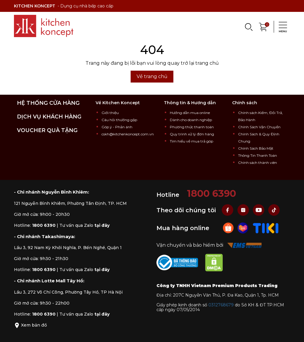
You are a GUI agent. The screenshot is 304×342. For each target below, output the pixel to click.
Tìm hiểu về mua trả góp (191, 141)
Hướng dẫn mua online (190, 112)
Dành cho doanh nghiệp (191, 120)
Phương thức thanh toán (192, 127)
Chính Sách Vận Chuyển (259, 127)
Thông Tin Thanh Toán (257, 155)
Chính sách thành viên (257, 162)
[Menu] (281, 27)
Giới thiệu (110, 112)
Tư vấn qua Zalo (84, 225)
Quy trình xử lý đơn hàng (192, 134)
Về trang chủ (152, 76)
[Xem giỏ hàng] (263, 26)
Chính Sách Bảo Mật (255, 148)
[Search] (248, 27)
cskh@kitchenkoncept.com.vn (128, 134)
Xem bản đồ (30, 325)
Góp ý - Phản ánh (117, 127)
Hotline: (35, 225)
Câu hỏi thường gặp (119, 120)
